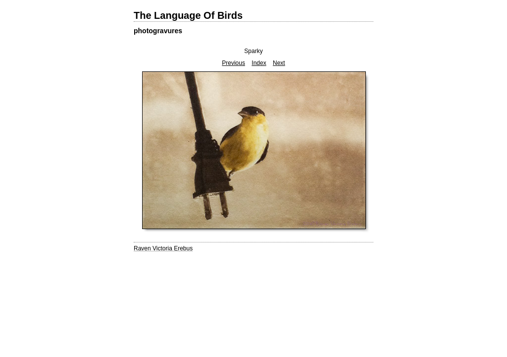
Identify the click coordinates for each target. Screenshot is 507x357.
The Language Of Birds (188, 15)
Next (279, 63)
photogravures (158, 31)
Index (259, 63)
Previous (233, 63)
